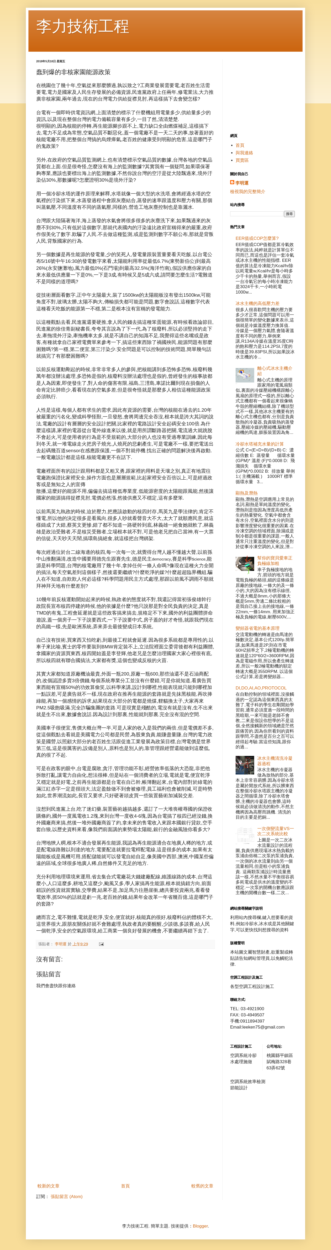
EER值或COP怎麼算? (257, 238)
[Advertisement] (125, 1142)
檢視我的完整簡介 (247, 191)
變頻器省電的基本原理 (258, 628)
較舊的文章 (202, 1186)
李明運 (242, 183)
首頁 (125, 1186)
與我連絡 (244, 152)
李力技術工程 (82, 26)
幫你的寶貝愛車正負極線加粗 (274, 561)
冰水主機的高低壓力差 (258, 303)
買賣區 (242, 160)
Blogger (200, 1226)
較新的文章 (48, 1186)
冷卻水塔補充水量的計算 (260, 444)
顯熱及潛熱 (247, 493)
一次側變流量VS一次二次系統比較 (275, 831)
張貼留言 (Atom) (67, 1196)
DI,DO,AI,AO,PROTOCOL (261, 688)
